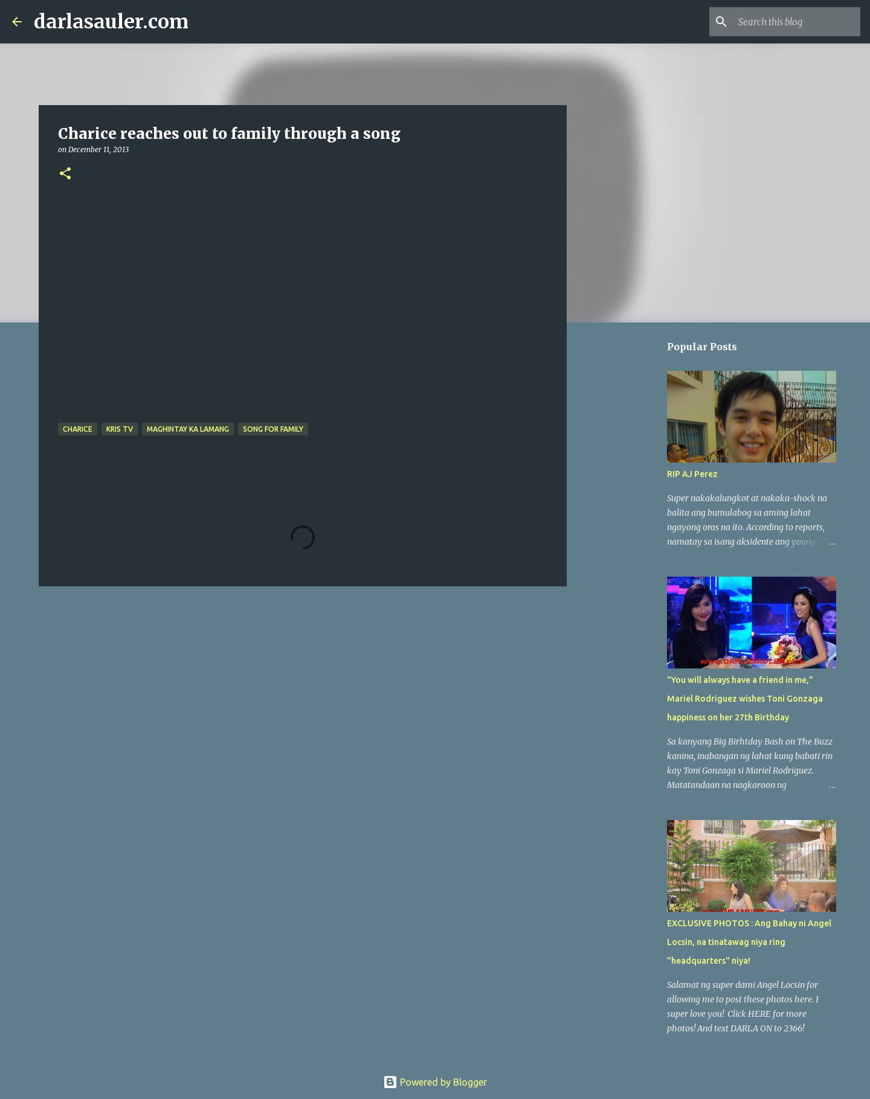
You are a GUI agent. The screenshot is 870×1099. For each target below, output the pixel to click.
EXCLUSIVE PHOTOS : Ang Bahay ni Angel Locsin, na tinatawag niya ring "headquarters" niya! (749, 942)
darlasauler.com (111, 22)
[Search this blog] (796, 21)
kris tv (119, 429)
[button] (65, 174)
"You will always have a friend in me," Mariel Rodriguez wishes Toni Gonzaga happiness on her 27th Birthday (745, 698)
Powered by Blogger (435, 1082)
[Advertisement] (303, 689)
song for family (273, 429)
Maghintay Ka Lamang (188, 429)
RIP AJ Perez (692, 474)
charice (77, 429)
